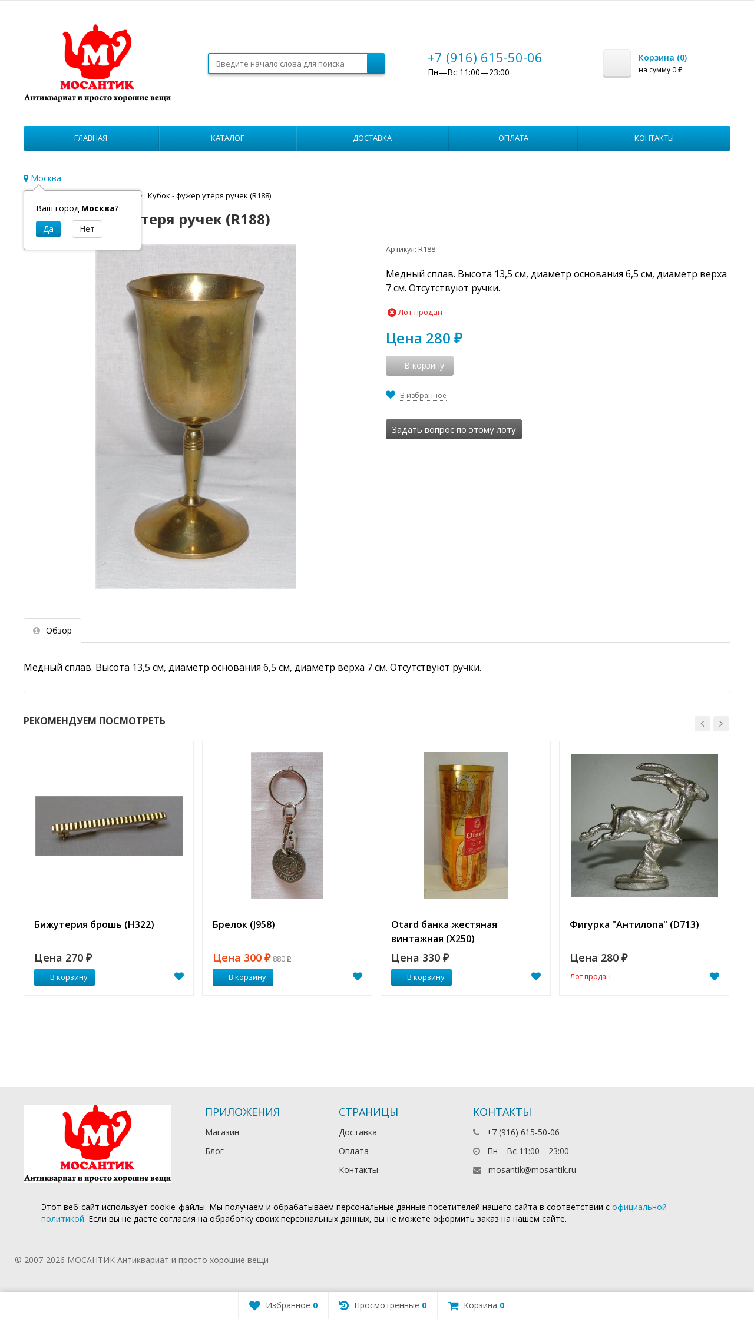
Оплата (513, 137)
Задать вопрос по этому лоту (454, 429)
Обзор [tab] (52, 630)
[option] (108, 868)
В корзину (62, 977)
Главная (90, 137)
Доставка (372, 137)
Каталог (227, 137)
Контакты (654, 137)
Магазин (222, 1132)
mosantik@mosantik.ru (532, 1169)
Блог (214, 1150)
